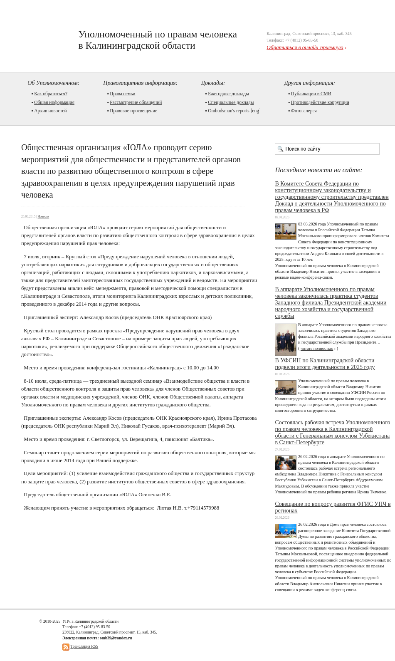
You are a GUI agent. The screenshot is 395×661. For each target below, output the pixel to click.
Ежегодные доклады (228, 93)
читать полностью (317, 348)
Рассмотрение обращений (136, 102)
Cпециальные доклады (231, 102)
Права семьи (122, 93)
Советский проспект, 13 (313, 33)
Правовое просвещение (133, 110)
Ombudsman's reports (228, 110)
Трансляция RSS (84, 646)
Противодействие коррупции (320, 102)
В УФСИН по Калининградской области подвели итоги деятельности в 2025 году (325, 363)
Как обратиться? (50, 93)
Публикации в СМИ (311, 93)
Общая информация (54, 102)
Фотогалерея (304, 110)
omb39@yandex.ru (116, 638)
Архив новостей (50, 110)
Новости (43, 216)
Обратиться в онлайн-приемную (305, 47)
